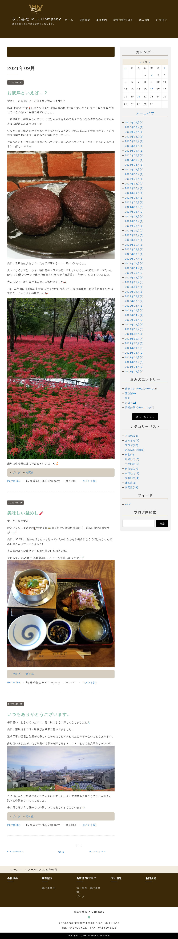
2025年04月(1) (134, 164)
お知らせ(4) (132, 440)
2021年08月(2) (134, 352)
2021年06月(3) (134, 362)
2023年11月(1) (134, 240)
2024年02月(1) (134, 225)
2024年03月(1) (134, 221)
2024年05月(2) (134, 211)
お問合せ (161, 19)
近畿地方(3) (132, 459)
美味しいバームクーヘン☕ (141, 388)
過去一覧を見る (145, 416)
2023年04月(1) (134, 268)
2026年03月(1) (134, 127)
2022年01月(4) (134, 329)
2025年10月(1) (134, 146)
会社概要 (84, 19)
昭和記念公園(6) (135, 449)
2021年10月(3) (134, 343)
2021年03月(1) (134, 371)
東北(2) (129, 454)
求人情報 (144, 19)
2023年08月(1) (134, 254)
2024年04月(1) (134, 216)
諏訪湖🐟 (130, 393)
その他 (30, 816)
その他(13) (131, 435)
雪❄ (127, 398)
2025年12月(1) (134, 136)
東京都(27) (131, 468)
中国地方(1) (132, 473)
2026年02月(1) (134, 132)
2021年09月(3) (134, 348)
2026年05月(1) (134, 122)
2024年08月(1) (134, 197)
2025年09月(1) (134, 150)
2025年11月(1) (134, 141)
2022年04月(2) (134, 315)
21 (138, 96)
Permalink (13, 481)
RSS (128, 504)
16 (151, 89)
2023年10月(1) (134, 244)
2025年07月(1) (134, 155)
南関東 (30, 472)
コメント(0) (89, 481)
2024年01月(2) (134, 230)
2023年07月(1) (134, 258)
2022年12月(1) (134, 277)
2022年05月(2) (134, 310)
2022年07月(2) (134, 301)
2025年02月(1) (134, 174)
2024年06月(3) (134, 207)
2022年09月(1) (134, 291)
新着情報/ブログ (86, 878)
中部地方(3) (132, 464)
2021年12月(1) (134, 334)
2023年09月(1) (134, 249)
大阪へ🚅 (130, 402)
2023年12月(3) (134, 235)
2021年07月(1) (134, 357)
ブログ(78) (131, 445)
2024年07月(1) (134, 202)
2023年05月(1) (134, 263)
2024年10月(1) (134, 188)
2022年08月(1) (134, 296)
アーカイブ (145, 113)
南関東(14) (131, 487)
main (61, 852)
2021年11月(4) (134, 338)
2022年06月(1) (134, 305)
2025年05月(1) (134, 160)
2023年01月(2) (134, 272)
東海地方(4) (132, 478)
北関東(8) (131, 482)
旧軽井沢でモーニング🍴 (140, 407)
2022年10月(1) (134, 287)
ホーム (69, 19)
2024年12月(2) (134, 183)
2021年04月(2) (134, 366)
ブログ (17, 472)
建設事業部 (48, 888)
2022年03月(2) (134, 319)
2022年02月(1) (134, 324)
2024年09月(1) (134, 193)
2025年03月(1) (134, 169)
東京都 (30, 674)
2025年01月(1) (134, 178)
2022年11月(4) (134, 282)
